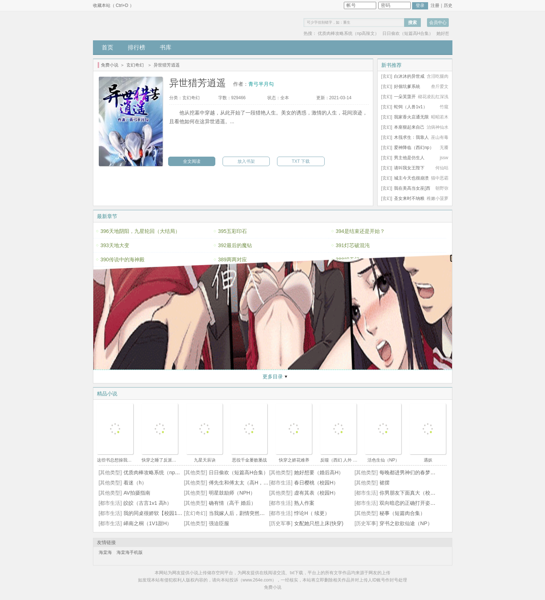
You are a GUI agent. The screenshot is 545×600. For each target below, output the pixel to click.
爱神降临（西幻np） (414, 147)
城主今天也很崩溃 (411, 178)
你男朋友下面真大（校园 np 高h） (418, 493)
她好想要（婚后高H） (318, 472)
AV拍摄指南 (136, 493)
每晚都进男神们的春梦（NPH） (415, 472)
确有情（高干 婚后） (232, 503)
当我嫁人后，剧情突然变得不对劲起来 (252, 513)
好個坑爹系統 (407, 86)
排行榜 (136, 47)
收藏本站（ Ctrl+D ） (113, 5)
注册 (435, 5)
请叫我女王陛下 (409, 167)
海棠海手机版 (130, 552)
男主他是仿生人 (409, 157)
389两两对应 (232, 259)
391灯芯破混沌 (353, 245)
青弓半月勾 (261, 84)
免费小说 (109, 65)
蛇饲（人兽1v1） (410, 106)
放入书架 (246, 161)
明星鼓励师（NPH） (232, 493)
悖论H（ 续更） (312, 513)
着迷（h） (135, 483)
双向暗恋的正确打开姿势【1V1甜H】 (421, 503)
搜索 (412, 22)
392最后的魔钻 (235, 245)
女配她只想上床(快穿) (318, 523)
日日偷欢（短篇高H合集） (408, 33)
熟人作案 (304, 503)
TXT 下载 (301, 161)
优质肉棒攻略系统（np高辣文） (348, 33)
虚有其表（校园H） (316, 493)
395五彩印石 (232, 231)
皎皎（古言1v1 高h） (147, 503)
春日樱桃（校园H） (316, 483)
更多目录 (273, 376)
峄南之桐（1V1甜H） (147, 523)
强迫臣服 (219, 523)
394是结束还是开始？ (360, 231)
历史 (448, 5)
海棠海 (105, 552)
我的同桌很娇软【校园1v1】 (155, 513)
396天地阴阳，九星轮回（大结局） (140, 231)
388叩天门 (347, 259)
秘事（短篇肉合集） (402, 513)
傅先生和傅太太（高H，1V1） (243, 483)
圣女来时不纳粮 (409, 198)
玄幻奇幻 (135, 65)
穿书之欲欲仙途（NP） (405, 523)
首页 (107, 47)
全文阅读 (191, 161)
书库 (165, 47)
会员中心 (438, 22)
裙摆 (384, 483)
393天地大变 (115, 245)
